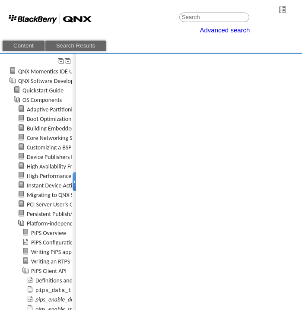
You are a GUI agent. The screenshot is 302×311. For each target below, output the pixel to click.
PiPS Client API (49, 271)
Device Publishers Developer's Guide (71, 157)
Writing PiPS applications (61, 252)
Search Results (75, 45)
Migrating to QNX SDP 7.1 (58, 195)
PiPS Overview (48, 233)
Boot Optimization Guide (57, 119)
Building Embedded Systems (61, 128)
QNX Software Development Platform (63, 81)
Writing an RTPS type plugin (65, 261)
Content (23, 45)
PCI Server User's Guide (55, 204)
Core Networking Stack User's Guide (71, 138)
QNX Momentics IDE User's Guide (59, 71)
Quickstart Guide (43, 90)
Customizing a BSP (49, 147)
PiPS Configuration (53, 242)
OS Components (42, 100)
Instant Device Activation (57, 185)
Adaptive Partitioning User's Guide (69, 109)
